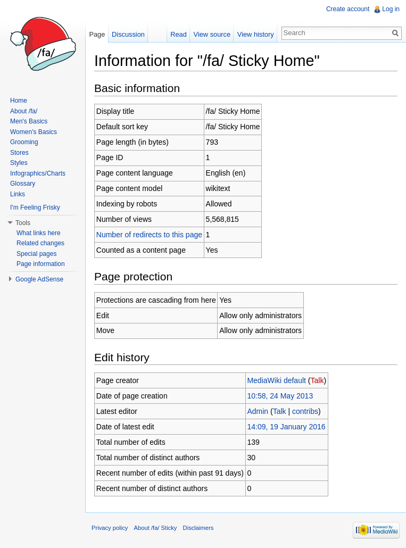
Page (97, 34)
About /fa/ (23, 111)
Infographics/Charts (37, 173)
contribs (305, 411)
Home (18, 100)
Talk (317, 380)
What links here (38, 233)
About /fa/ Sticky (155, 528)
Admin (257, 411)
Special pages (36, 254)
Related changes (40, 243)
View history (255, 34)
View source (212, 34)
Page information (40, 264)
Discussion (128, 34)
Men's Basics (28, 121)
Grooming (24, 142)
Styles (19, 163)
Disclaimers (198, 528)
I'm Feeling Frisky (35, 207)
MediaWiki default (276, 380)
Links (17, 194)
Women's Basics (33, 132)
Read (178, 34)
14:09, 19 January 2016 (286, 426)
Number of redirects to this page (149, 234)
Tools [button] (22, 223)
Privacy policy (110, 528)
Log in (391, 9)
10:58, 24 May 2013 (280, 396)
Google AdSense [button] (39, 279)
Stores (19, 152)
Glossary (22, 183)
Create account (347, 9)
